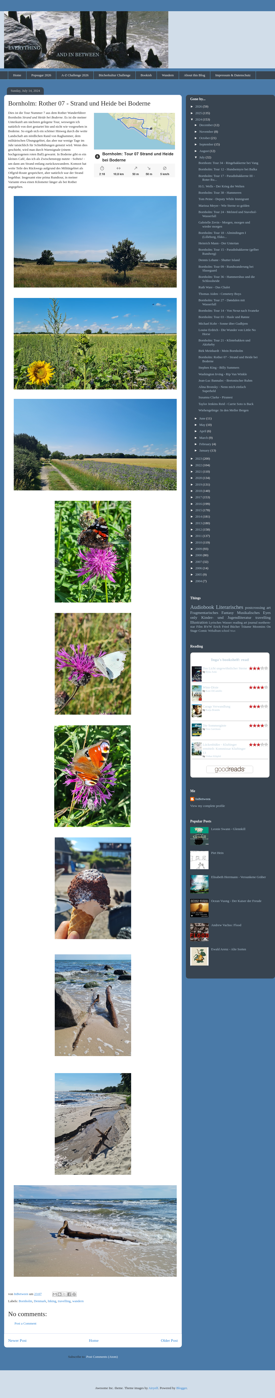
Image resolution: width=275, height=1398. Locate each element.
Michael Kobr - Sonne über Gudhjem (223, 323)
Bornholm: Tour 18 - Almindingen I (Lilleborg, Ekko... (222, 235)
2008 (199, 555)
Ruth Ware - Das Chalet (214, 287)
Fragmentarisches (204, 612)
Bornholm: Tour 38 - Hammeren (219, 192)
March (204, 438)
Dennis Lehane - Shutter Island (219, 260)
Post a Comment (25, 1323)
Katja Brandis (213, 710)
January (205, 450)
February (205, 444)
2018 (199, 491)
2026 (199, 106)
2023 (199, 458)
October (205, 138)
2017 (199, 497)
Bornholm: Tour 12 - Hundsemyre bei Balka (227, 169)
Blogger (181, 1388)
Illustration (199, 622)
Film (199, 626)
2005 (199, 574)
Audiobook (202, 607)
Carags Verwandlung (216, 706)
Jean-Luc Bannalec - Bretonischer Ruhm (225, 380)
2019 (199, 484)
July (202, 157)
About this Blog (194, 75)
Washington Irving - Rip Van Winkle (222, 374)
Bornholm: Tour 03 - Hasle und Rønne (223, 317)
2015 (199, 510)
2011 (199, 536)
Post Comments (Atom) (102, 1357)
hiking (52, 1301)
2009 (199, 549)
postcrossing (255, 607)
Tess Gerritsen (213, 729)
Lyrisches (215, 622)
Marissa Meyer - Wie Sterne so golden (223, 205)
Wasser (227, 622)
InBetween (202, 799)
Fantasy (228, 612)
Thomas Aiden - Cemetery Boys (219, 294)
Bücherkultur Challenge (115, 75)
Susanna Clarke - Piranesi (215, 397)
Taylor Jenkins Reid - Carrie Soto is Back (225, 404)
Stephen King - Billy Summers (218, 367)
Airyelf (153, 1388)
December (206, 125)
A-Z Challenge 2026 (75, 75)
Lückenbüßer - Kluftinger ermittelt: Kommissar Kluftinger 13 (224, 749)
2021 (199, 471)
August (204, 151)
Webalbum (214, 631)
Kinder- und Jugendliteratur (226, 617)
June (202, 418)
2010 (199, 542)
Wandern (168, 75)
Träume (246, 626)
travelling (64, 1301)
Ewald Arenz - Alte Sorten (228, 949)
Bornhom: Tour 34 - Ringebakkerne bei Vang (228, 163)
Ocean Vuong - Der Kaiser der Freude (236, 901)
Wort (233, 630)
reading (238, 622)
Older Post (169, 1340)
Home (17, 75)
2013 (199, 523)
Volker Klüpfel (213, 756)
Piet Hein (217, 853)
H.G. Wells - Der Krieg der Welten (221, 186)
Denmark (40, 1301)
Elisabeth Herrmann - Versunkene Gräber (238, 877)
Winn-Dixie (210, 687)
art (269, 607)
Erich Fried (221, 626)
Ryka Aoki (211, 671)
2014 (199, 516)
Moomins (259, 626)
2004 (199, 581)
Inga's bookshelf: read (230, 659)
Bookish (146, 75)
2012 (199, 529)
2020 (199, 478)
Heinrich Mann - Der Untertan (218, 243)
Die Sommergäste (214, 725)
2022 (199, 465)
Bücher (235, 626)
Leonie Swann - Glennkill (228, 829)
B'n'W (208, 626)
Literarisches (229, 607)
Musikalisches (248, 612)
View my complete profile (207, 806)
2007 (199, 562)
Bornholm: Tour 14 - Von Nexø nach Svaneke (228, 310)
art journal (250, 622)
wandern (78, 1301)
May (202, 425)
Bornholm (25, 1301)
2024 (199, 119)
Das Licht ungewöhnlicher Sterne (225, 668)
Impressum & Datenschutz (233, 75)
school (225, 631)
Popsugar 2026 (41, 75)
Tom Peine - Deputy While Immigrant (223, 199)
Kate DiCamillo (214, 690)
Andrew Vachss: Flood (226, 925)
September (206, 144)
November (206, 131)
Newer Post (17, 1340)
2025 (199, 113)
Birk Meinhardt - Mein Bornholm (220, 351)
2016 (199, 504)
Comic (202, 631)
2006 (199, 568)
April (203, 431)
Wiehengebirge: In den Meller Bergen (223, 410)
